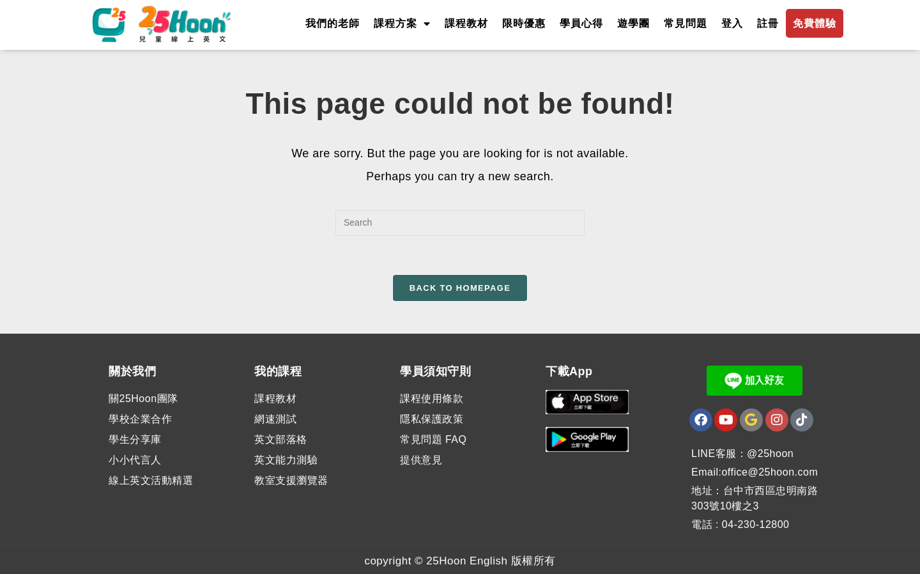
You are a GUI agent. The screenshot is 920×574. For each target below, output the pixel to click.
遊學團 (633, 23)
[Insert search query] (460, 223)
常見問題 (685, 23)
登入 (732, 23)
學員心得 (581, 23)
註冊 (768, 23)
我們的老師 (332, 23)
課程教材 (466, 23)
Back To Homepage (460, 288)
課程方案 (402, 23)
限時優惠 (524, 23)
